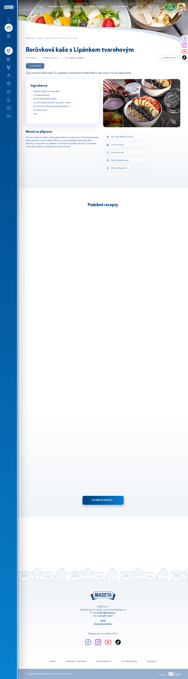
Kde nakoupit (121, 8)
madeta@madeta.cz (106, 613)
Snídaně (80, 58)
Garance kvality (99, 8)
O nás (41, 8)
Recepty (80, 8)
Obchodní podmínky (103, 624)
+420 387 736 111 (105, 616)
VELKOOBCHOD (129, 661)
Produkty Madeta (60, 8)
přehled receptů (170, 58)
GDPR (103, 621)
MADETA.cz (30, 38)
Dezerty (72, 58)
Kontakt (139, 8)
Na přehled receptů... (103, 500)
